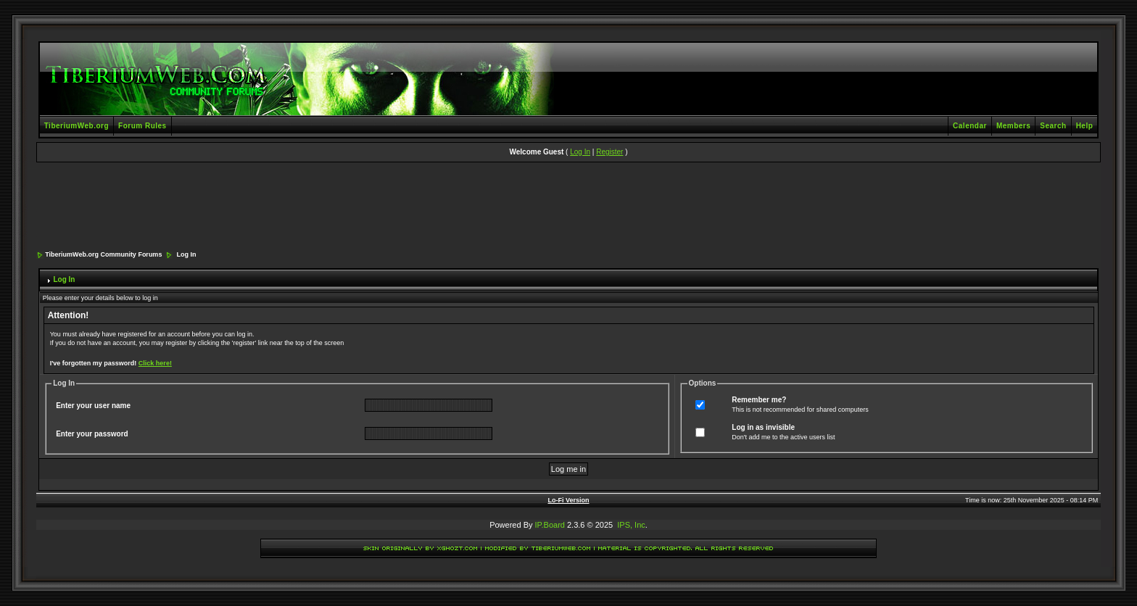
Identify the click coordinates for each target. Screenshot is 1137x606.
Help (1084, 126)
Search (1053, 126)
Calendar (970, 126)
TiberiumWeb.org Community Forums (103, 254)
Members (1013, 126)
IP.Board (550, 524)
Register (609, 152)
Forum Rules (142, 126)
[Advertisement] (568, 207)
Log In (580, 152)
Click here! (155, 363)
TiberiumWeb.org (76, 126)
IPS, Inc (631, 524)
